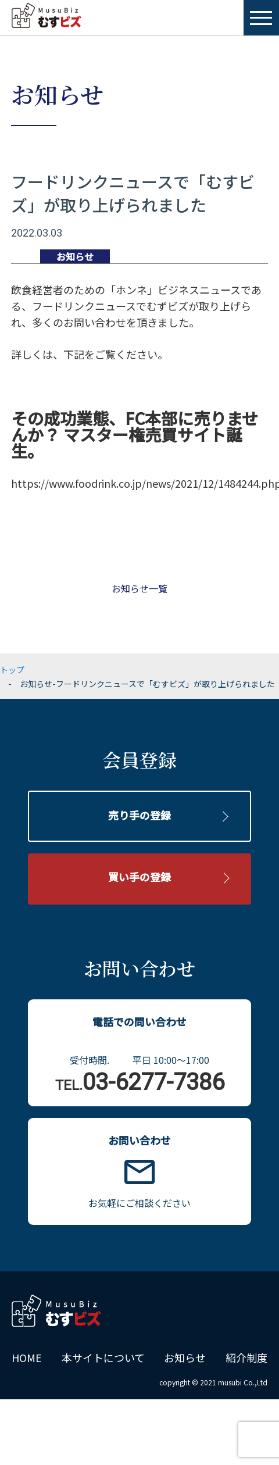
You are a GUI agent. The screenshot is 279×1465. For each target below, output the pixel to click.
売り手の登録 (139, 815)
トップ (12, 670)
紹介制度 (246, 1357)
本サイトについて (103, 1357)
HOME (27, 1357)
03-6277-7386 (139, 1082)
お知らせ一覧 (139, 588)
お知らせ (185, 1357)
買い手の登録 (139, 876)
